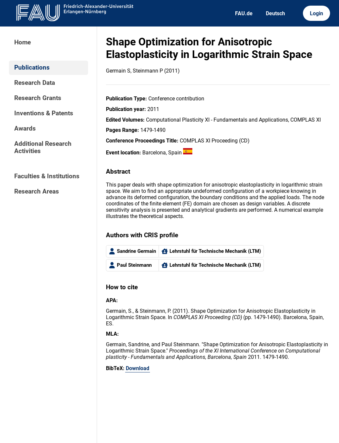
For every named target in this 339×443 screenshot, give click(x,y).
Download (137, 368)
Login (316, 13)
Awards (25, 128)
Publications (32, 67)
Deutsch (275, 13)
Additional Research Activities (43, 147)
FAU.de (244, 13)
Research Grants (37, 98)
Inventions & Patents (43, 113)
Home (22, 42)
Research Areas (36, 191)
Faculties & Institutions (46, 176)
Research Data (34, 82)
